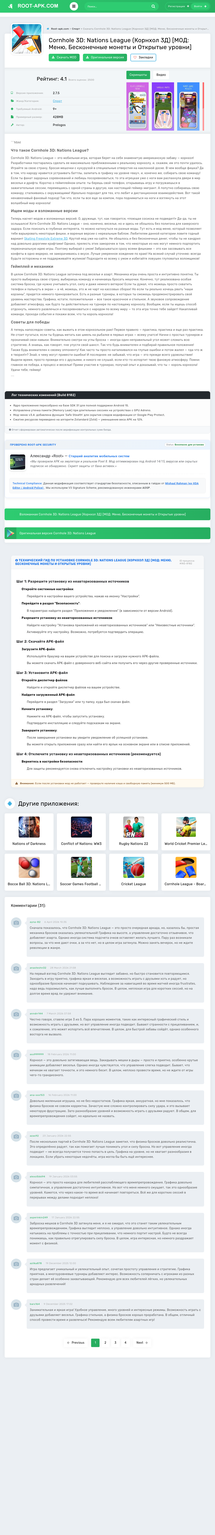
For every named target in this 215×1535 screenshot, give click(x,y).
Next (142, 1343)
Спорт (57, 101)
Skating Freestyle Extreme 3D (46, 238)
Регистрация (178, 6)
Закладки (143, 57)
